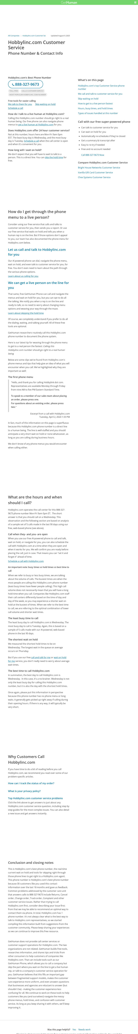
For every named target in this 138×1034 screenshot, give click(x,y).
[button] (135, 2)
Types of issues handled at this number (98, 113)
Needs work (84, 1029)
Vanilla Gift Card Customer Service (95, 172)
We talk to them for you (20, 104)
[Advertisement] (39, 185)
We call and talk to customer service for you (100, 93)
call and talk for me (40, 657)
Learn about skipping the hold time (26, 313)
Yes (74, 1029)
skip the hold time (54, 157)
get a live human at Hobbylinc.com (35, 124)
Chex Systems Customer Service (94, 177)
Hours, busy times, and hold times (95, 108)
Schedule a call (15, 108)
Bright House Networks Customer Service (99, 167)
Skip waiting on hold (45, 104)
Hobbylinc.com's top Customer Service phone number (101, 87)
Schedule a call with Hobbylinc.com (26, 561)
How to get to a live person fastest (95, 103)
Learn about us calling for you (23, 276)
